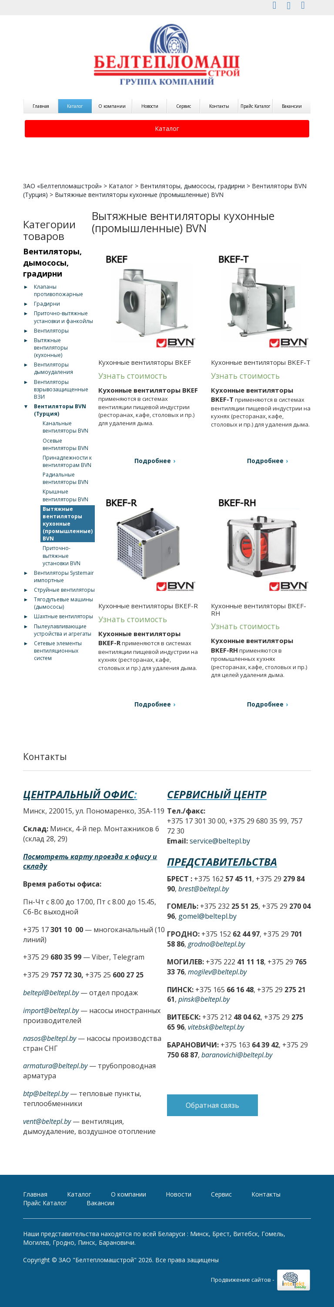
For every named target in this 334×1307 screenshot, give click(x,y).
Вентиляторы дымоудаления (53, 368)
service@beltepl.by (220, 841)
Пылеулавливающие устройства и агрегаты (62, 630)
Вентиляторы (51, 330)
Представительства (222, 861)
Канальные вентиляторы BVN (65, 427)
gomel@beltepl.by (207, 916)
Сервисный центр (217, 794)
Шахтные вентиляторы (63, 616)
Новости (149, 106)
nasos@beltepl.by (49, 1038)
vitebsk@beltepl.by (216, 1027)
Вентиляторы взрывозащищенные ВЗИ (61, 389)
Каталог (75, 106)
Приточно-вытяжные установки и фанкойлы (63, 317)
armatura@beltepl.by (55, 1065)
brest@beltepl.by (203, 889)
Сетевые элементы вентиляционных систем (58, 651)
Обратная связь (212, 1105)
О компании (112, 106)
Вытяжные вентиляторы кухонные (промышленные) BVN (68, 524)
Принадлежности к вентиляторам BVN (67, 461)
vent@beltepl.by (47, 1121)
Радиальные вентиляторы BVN (65, 478)
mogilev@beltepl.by (217, 972)
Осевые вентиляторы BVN (65, 444)
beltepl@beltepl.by (51, 992)
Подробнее (152, 461)
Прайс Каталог (255, 106)
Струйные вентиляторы (64, 589)
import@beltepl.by (51, 1010)
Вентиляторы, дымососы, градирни (192, 186)
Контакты (219, 106)
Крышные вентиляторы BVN (65, 495)
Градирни (47, 303)
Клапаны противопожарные (58, 290)
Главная (41, 106)
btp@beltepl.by (45, 1093)
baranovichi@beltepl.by (236, 1055)
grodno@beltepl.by (216, 944)
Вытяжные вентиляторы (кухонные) (51, 348)
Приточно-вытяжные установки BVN (61, 555)
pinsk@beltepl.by (204, 999)
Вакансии (292, 106)
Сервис (183, 106)
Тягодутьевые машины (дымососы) (63, 603)
